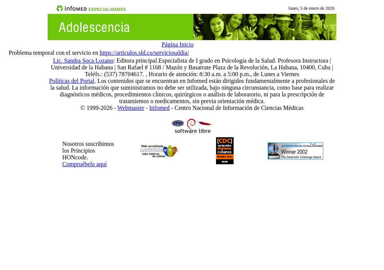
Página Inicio (178, 44)
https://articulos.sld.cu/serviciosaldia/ (144, 53)
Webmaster (130, 108)
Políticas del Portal (71, 81)
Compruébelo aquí (84, 164)
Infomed (159, 108)
